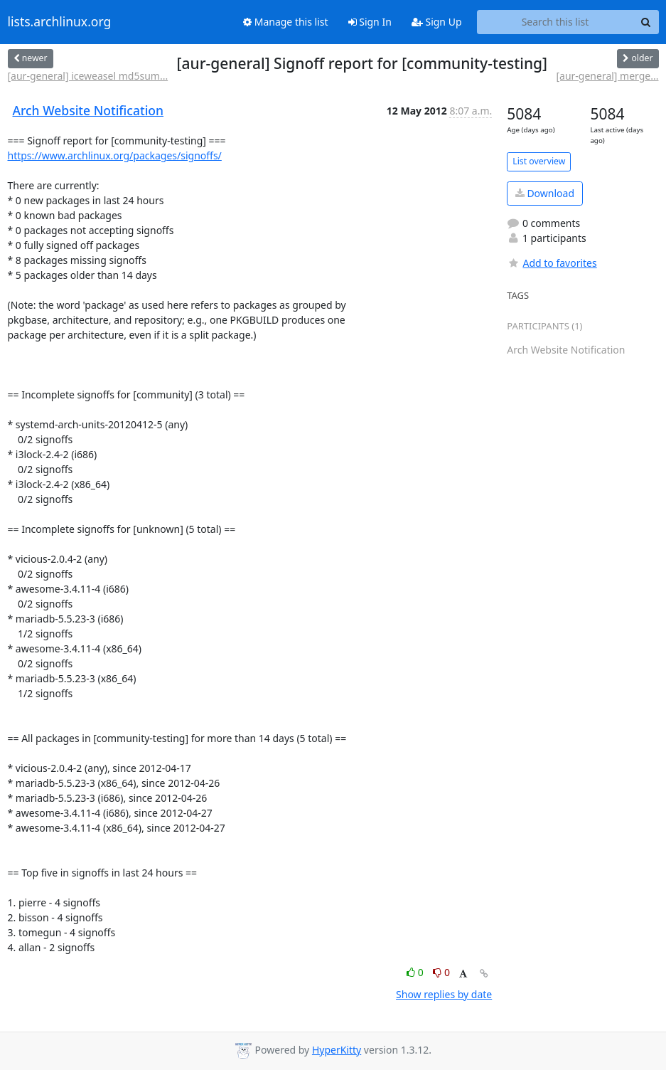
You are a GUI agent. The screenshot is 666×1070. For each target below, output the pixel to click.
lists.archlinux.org (60, 22)
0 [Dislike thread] (441, 972)
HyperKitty (336, 1049)
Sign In (370, 21)
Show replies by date (444, 994)
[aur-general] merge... (607, 76)
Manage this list (285, 21)
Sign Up (437, 21)
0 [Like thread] (416, 972)
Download (544, 193)
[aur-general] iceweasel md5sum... (88, 76)
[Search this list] (555, 22)
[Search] (646, 22)
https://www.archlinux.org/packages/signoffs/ (115, 155)
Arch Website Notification (88, 110)
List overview (538, 161)
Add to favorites (551, 263)
